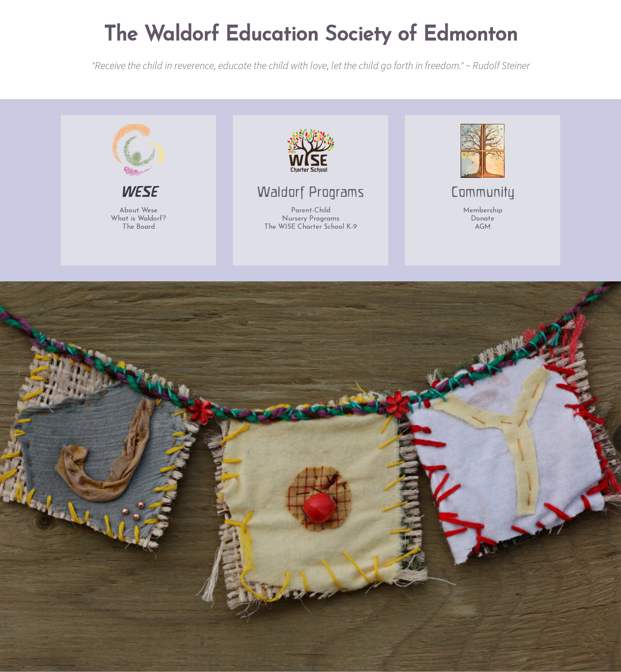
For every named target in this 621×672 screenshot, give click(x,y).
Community (482, 192)
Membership (482, 210)
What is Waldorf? (138, 218)
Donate (482, 218)
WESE (138, 192)
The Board (138, 227)
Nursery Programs (310, 218)
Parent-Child (310, 210)
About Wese (138, 210)
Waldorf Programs (310, 192)
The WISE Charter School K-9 (310, 227)
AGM (483, 227)
